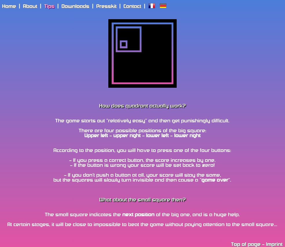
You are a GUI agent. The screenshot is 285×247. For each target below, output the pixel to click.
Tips (49, 6)
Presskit (106, 6)
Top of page (246, 244)
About (30, 6)
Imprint (274, 244)
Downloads (75, 6)
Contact (132, 6)
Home (9, 6)
